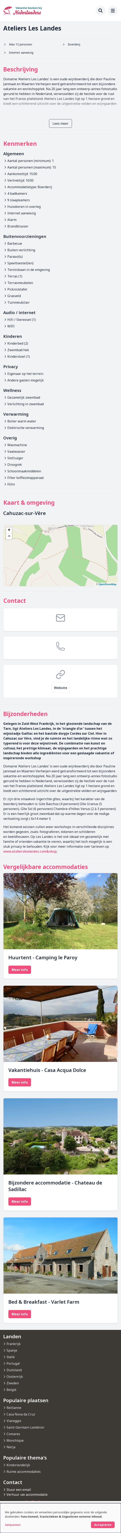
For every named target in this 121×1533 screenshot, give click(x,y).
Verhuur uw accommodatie (27, 1494)
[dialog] (60, 1518)
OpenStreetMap (107, 584)
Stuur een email (19, 1489)
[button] (9, 530)
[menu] (113, 11)
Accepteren (102, 1525)
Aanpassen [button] (13, 1525)
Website (60, 688)
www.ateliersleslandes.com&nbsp (30, 851)
